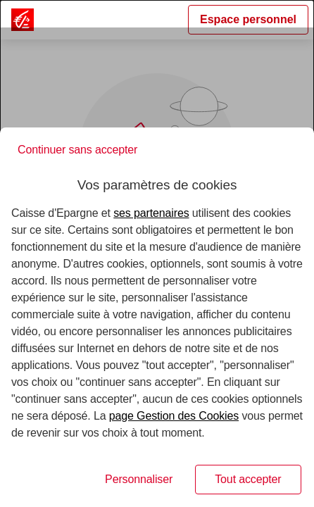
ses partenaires (151, 213)
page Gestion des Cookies (174, 416)
